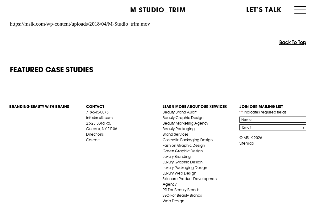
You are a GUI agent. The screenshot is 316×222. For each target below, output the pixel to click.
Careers (93, 140)
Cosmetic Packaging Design (188, 140)
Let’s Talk (264, 9)
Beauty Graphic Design (183, 117)
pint (108, 147)
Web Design (173, 201)
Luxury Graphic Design (182, 162)
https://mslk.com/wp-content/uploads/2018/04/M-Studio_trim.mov (80, 24)
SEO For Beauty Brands (182, 195)
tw (98, 147)
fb (89, 147)
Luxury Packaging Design (185, 167)
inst (117, 147)
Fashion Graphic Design (184, 145)
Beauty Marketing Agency (185, 123)
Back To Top (292, 42)
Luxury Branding (177, 156)
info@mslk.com (99, 117)
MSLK (32, 9)
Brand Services (176, 134)
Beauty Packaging (179, 128)
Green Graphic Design (183, 151)
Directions (95, 134)
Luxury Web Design (179, 173)
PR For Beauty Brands (181, 189)
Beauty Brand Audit (179, 112)
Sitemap (246, 143)
